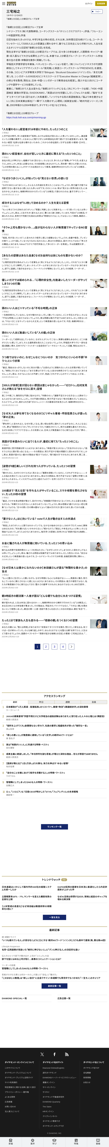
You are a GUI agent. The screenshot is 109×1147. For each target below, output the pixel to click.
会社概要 (87, 1073)
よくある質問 (10, 1097)
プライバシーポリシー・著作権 (17, 1092)
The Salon (47, 1107)
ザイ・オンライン (49, 1087)
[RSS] (67, 1055)
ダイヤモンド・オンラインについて (19, 1062)
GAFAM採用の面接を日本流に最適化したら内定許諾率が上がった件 (82, 888)
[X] (42, 1055)
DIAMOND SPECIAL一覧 (14, 998)
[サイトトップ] (10, 4)
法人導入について (12, 1111)
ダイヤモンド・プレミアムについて (18, 1073)
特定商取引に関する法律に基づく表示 (20, 1087)
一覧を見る (54, 917)
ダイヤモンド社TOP (91, 1068)
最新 (15, 702)
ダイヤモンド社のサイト (53, 1062)
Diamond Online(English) (53, 1068)
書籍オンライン (49, 1082)
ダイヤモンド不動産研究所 (53, 1097)
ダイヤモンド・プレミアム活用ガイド (19, 1078)
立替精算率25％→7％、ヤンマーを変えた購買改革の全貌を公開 (27, 898)
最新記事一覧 (54, 986)
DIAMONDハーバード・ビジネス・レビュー (59, 1078)
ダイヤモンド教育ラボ (51, 1121)
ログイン (88, 4)
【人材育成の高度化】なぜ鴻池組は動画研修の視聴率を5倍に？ (27, 907)
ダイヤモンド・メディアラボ (53, 1126)
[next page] (71, 646)
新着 (11, 1142)
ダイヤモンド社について (93, 1062)
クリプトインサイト (50, 1116)
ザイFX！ (46, 1092)
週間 (67, 702)
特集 (76, 1142)
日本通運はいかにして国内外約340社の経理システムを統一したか (27, 888)
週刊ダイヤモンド (50, 1073)
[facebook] (54, 1055)
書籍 (98, 1142)
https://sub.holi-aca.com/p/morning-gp (26, 117)
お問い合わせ (10, 1107)
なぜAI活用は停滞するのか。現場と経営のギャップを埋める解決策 (82, 898)
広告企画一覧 (64, 998)
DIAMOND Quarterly (51, 1102)
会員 (94, 702)
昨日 (41, 702)
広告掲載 (8, 1102)
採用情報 (87, 1078)
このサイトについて (12, 1068)
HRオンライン (48, 1111)
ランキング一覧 (54, 827)
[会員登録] (101, 3)
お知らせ (86, 1082)
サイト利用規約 (11, 1082)
